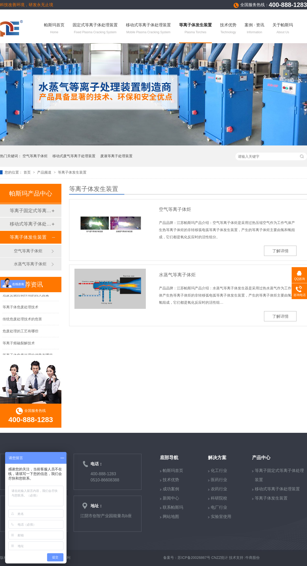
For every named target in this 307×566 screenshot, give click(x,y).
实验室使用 (221, 516)
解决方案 (217, 457)
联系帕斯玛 (173, 507)
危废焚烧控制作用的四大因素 (26, 295)
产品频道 (44, 172)
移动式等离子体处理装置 (148, 29)
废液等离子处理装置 (116, 156)
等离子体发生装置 (195, 29)
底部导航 (169, 457)
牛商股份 (252, 558)
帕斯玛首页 (54, 29)
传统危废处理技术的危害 (22, 320)
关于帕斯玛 (282, 29)
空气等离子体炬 (35, 156)
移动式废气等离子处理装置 (73, 156)
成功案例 (171, 489)
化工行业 (219, 470)
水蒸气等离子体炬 (177, 274)
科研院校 (219, 498)
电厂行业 (219, 507)
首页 (28, 172)
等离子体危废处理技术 (20, 307)
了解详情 (280, 251)
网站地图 (171, 516)
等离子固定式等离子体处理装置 (30, 210)
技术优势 (228, 29)
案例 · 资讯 (254, 29)
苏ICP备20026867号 (194, 558)
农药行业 (219, 489)
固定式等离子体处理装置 (95, 29)
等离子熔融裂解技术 (19, 344)
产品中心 (261, 457)
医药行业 (219, 480)
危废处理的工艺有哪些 (20, 332)
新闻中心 (171, 498)
